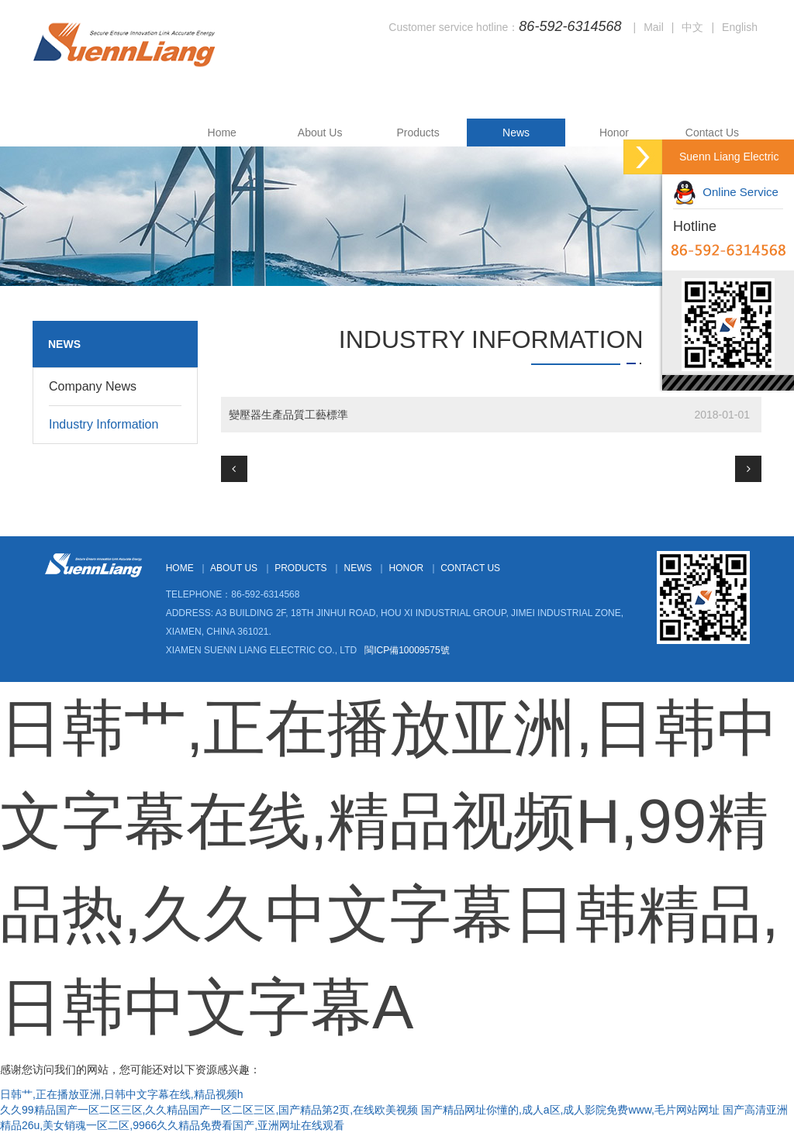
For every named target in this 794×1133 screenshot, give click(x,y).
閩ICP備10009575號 (406, 650)
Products (417, 132)
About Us (320, 132)
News (516, 132)
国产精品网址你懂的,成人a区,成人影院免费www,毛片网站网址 (570, 1110)
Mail (654, 27)
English (740, 27)
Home (222, 132)
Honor (614, 132)
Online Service (725, 191)
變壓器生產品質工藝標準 (288, 414)
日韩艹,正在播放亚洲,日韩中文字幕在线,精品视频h (121, 1094)
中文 (692, 27)
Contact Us (712, 132)
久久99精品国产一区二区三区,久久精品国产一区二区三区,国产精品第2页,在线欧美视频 (209, 1110)
